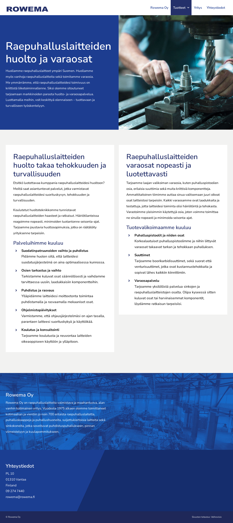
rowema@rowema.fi (20, 497)
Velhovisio (216, 516)
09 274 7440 (15, 491)
